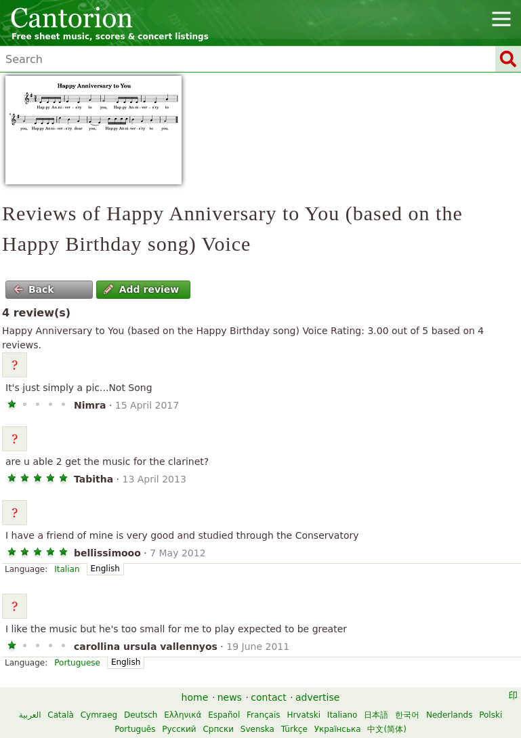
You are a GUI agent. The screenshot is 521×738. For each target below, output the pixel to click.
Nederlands (449, 715)
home (195, 697)
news (229, 697)
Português (134, 729)
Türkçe (294, 729)
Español (224, 715)
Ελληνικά (182, 715)
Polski (490, 715)
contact (268, 697)
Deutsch (140, 715)
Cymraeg (99, 715)
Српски (218, 729)
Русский (179, 729)
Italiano (342, 715)
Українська (337, 729)
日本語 (376, 715)
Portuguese (77, 663)
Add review (141, 289)
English (105, 568)
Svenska (257, 729)
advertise (317, 697)
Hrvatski (303, 715)
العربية (30, 715)
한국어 (407, 715)
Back (34, 289)
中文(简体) (386, 729)
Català (60, 715)
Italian (66, 569)
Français (263, 715)
